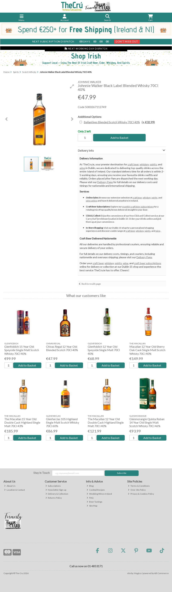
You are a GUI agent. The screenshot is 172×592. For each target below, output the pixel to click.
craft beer (133, 164)
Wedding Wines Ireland (99, 493)
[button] (72, 86)
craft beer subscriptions (147, 263)
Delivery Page (105, 182)
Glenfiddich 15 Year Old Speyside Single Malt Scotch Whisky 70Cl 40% (21, 350)
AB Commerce (161, 573)
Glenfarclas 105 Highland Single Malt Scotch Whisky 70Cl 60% (62, 422)
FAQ (90, 497)
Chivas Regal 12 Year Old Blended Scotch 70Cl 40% (62, 348)
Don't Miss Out (127, 41)
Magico (137, 573)
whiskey (144, 164)
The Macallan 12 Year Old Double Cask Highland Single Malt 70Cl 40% (106, 422)
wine (82, 168)
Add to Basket (119, 137)
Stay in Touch (41, 472)
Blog (90, 485)
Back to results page (91, 283)
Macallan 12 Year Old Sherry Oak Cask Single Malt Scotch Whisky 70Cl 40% (147, 350)
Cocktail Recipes (96, 489)
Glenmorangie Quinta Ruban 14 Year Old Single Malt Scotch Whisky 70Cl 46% (146, 422)
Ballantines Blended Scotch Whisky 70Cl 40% (119, 122)
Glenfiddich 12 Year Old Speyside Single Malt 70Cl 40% (104, 350)
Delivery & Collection (56, 493)
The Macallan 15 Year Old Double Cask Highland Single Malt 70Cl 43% (22, 422)
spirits (153, 164)
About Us (10, 485)
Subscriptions (53, 485)
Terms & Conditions (139, 485)
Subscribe (121, 473)
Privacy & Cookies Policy (141, 493)
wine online (91, 200)
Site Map (92, 505)
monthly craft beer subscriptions (138, 206)
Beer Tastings (94, 501)
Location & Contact (14, 489)
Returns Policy (53, 497)
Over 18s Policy (137, 489)
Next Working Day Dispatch (85, 48)
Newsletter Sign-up (55, 489)
